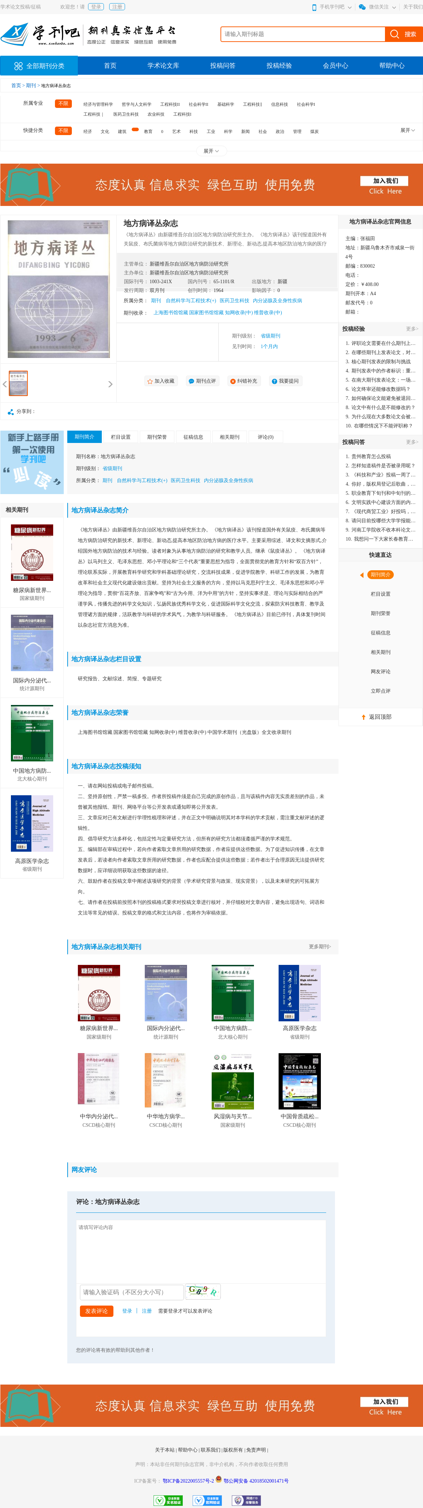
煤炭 (314, 131)
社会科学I (306, 104)
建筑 (122, 131)
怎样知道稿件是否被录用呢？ (381, 465)
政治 (280, 131)
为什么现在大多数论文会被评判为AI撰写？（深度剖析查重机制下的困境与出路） (381, 416)
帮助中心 (392, 65)
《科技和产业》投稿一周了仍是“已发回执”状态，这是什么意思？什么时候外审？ (381, 475)
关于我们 (413, 7)
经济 (87, 131)
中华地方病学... (166, 1116)
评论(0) (265, 437)
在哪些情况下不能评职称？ (379, 425)
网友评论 (381, 671)
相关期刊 (230, 437)
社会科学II (199, 104)
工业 (211, 131)
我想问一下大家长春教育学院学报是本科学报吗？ (381, 539)
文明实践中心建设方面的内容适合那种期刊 (381, 502)
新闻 (245, 131)
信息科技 (279, 104)
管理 (297, 131)
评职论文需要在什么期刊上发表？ (381, 343)
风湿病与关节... (233, 1116)
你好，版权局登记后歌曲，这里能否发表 (381, 484)
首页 (110, 65)
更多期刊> (320, 946)
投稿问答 (223, 65)
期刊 (156, 300)
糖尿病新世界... (32, 590)
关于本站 (165, 1450)
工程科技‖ (252, 104)
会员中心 (335, 65)
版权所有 (233, 1450)
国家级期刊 (32, 598)
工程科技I (182, 114)
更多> (412, 329)
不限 (63, 103)
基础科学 (225, 104)
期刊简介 (84, 436)
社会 (263, 131)
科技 (193, 131)
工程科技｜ (94, 114)
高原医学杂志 (32, 861)
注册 (117, 7)
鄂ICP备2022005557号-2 (189, 1481)
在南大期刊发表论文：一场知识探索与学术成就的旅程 (381, 380)
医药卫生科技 (126, 114)
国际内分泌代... (32, 680)
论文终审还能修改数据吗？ (378, 389)
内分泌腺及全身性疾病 (277, 300)
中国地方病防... (32, 771)
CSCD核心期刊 (98, 1125)
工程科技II (170, 104)
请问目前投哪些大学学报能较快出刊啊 (381, 520)
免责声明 (256, 1450)
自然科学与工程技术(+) (191, 300)
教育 (148, 131)
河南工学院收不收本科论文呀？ (381, 530)
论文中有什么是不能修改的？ (381, 407)
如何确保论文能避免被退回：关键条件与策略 (381, 398)
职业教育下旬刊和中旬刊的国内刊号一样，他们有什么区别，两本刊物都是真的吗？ (381, 493)
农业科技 (156, 114)
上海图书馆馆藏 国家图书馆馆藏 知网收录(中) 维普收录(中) (218, 312)
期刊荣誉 (157, 437)
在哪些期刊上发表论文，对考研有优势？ (381, 352)
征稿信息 (193, 437)
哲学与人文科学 (136, 104)
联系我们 (211, 1450)
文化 (105, 131)
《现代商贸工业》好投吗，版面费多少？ (381, 511)
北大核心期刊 (32, 779)
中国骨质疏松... (300, 1116)
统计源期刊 (32, 688)
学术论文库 (163, 65)
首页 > (18, 85)
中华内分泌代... (99, 1116)
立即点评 (381, 691)
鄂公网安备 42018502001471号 (256, 1481)
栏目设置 (121, 437)
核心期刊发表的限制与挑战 (378, 361)
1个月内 (269, 346)
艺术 (176, 131)
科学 (228, 131)
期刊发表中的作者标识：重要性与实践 (381, 370)
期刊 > (33, 85)
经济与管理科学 (98, 104)
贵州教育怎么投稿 (368, 456)
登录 (96, 7)
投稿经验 (279, 65)
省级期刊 (270, 336)
